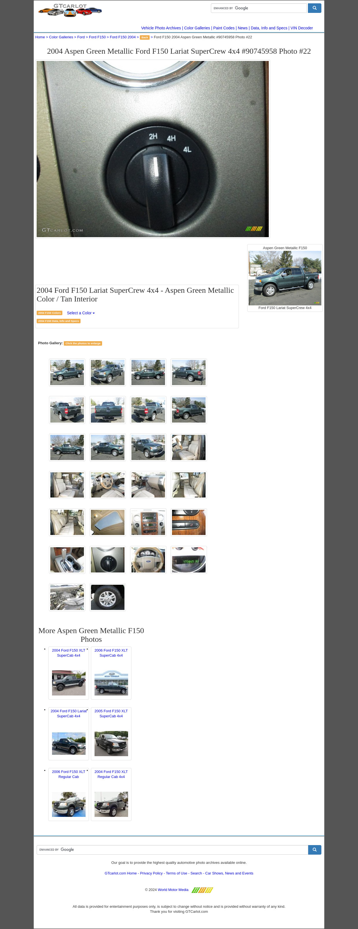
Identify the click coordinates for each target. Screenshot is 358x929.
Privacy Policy (151, 873)
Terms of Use (176, 873)
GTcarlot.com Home (121, 873)
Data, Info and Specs (269, 28)
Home (40, 37)
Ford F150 (97, 37)
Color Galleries (197, 28)
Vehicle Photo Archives (161, 28)
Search (196, 873)
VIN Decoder (302, 28)
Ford (81, 37)
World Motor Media (173, 890)
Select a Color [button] (81, 313)
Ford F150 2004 (123, 37)
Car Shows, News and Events (229, 873)
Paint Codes (224, 28)
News (243, 28)
